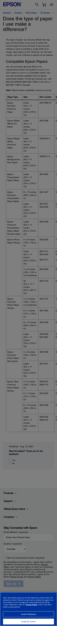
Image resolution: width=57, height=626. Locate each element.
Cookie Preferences (28, 614)
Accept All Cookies (28, 622)
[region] (28, 609)
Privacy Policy (31, 605)
